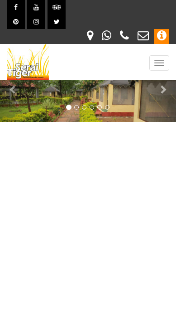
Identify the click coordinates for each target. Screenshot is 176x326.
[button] (13, 89)
